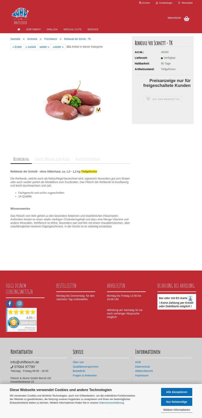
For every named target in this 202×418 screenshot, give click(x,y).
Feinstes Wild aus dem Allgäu (52, 159)
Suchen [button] (144, 3)
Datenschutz (142, 366)
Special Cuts (72, 29)
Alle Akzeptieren (176, 392)
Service (93, 29)
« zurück (31, 46)
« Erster (17, 46)
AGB (138, 362)
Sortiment (33, 29)
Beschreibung (21, 159)
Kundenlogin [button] (164, 3)
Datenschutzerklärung (111, 402)
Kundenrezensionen (88, 159)
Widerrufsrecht (144, 370)
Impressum (141, 375)
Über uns (78, 362)
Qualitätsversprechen (85, 366)
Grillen (52, 29)
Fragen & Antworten (85, 375)
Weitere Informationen (176, 409)
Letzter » (58, 46)
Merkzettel (185, 3)
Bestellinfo (79, 370)
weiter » (44, 46)
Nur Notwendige (176, 401)
